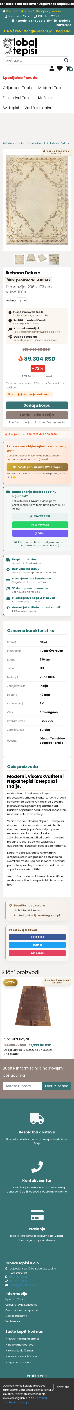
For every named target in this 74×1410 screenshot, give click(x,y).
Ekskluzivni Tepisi (17, 97)
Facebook (37, 937)
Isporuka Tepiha (15, 1299)
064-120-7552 (19, 16)
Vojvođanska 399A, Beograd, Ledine (33, 11)
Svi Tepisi (11, 107)
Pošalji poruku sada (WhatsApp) (37, 467)
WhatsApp (40, 524)
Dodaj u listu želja (37, 415)
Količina (11, 300)
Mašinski (45, 97)
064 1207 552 (40, 516)
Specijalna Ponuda (20, 77)
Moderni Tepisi (51, 87)
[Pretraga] (66, 60)
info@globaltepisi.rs (23, 1285)
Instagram (37, 953)
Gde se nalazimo (16, 1316)
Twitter (37, 945)
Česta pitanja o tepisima (21, 1310)
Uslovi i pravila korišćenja (21, 1305)
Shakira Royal (16, 1039)
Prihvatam (62, 1387)
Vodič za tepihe (38, 107)
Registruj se (12, 1321)
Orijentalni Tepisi (17, 87)
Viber (40, 533)
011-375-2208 (48, 16)
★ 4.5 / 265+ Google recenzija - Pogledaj (37, 31)
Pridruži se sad (56, 1086)
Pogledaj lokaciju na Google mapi (37, 915)
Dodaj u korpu (37, 405)
